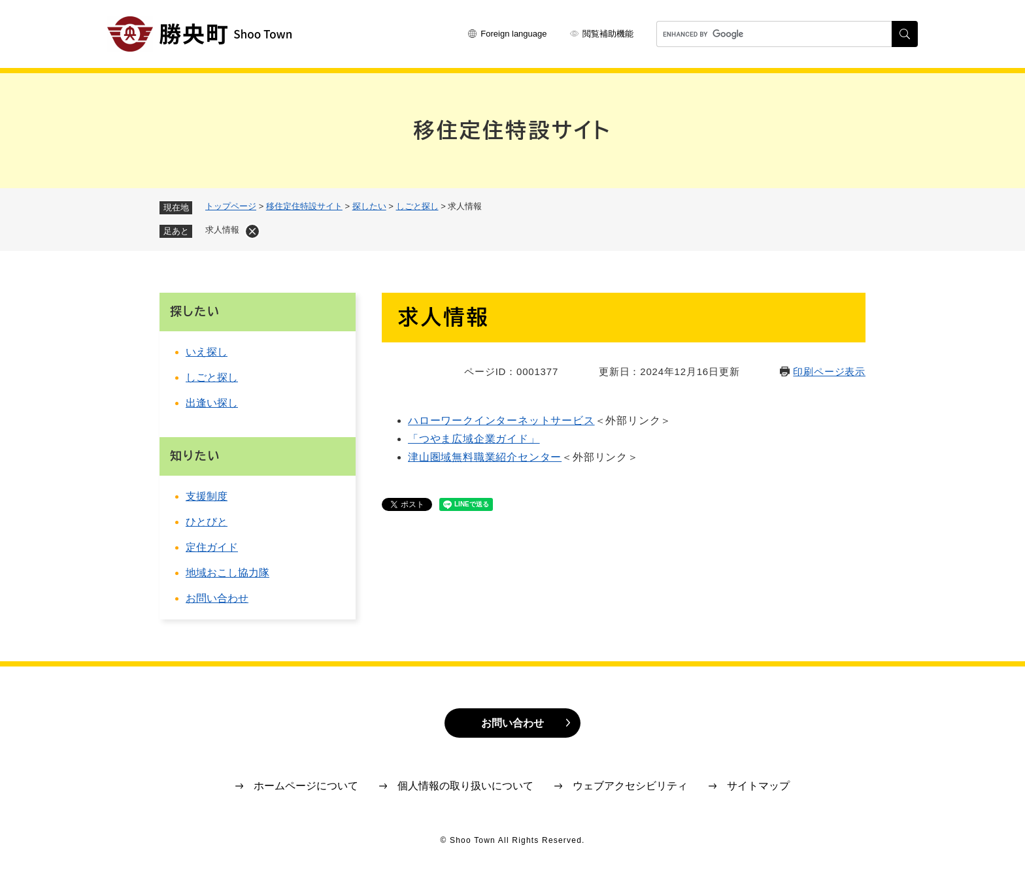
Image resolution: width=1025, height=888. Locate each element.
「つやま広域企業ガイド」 (474, 438)
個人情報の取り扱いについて (465, 785)
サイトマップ (758, 785)
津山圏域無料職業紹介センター (485, 457)
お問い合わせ (217, 598)
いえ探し (206, 351)
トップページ (230, 206)
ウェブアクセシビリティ (630, 785)
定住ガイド (212, 547)
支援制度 (206, 496)
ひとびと (206, 521)
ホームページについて (306, 785)
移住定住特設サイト (304, 206)
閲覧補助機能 (607, 34)
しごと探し (417, 206)
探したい (369, 206)
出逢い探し (212, 402)
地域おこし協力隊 (227, 572)
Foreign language (513, 34)
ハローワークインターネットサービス (501, 420)
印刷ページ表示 (829, 371)
